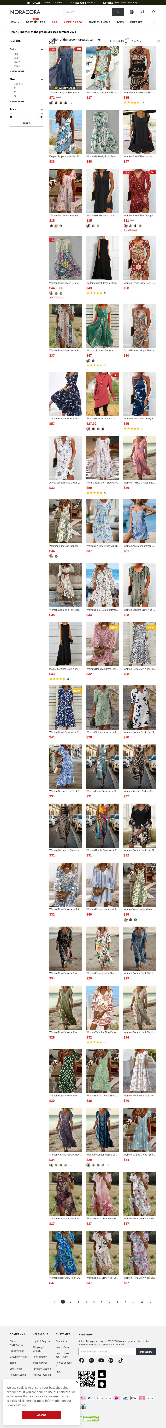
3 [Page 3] (78, 1301)
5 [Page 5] (94, 1301)
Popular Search (18, 1374)
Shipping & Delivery (38, 1349)
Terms (13, 1362)
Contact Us (61, 1341)
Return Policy (40, 1356)
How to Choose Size (64, 1364)
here (28, 1401)
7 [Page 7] (109, 1301)
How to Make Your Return (62, 1355)
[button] (26, 49)
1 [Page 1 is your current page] (63, 1301)
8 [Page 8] (117, 1301)
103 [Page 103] (141, 1301)
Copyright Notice (19, 1356)
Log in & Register (42, 1341)
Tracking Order (40, 1362)
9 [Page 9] (125, 1301)
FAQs (58, 1372)
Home (13, 31)
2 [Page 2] (70, 1301)
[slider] (11, 117)
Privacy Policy (17, 1350)
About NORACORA (16, 1343)
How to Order (63, 1347)
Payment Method (42, 1368)
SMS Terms (16, 1368)
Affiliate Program (42, 1374)
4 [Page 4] (86, 1301)
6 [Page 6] (102, 1301)
